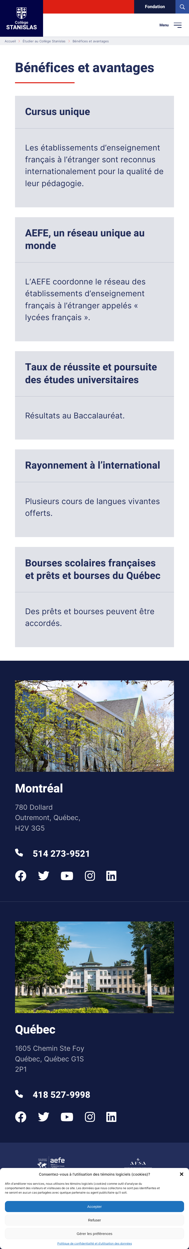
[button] (181, 1174)
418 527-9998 (52, 1094)
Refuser (94, 1220)
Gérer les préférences (94, 1234)
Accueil (10, 41)
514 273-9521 (52, 853)
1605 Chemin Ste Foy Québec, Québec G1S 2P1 (49, 1058)
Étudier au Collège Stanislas (44, 41)
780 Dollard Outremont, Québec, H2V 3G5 (47, 817)
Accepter (94, 1206)
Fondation (155, 6)
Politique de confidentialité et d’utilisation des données (94, 1243)
